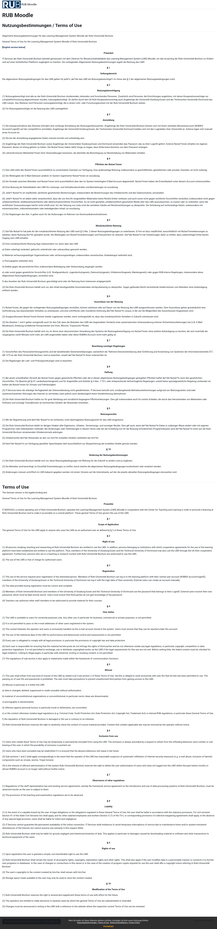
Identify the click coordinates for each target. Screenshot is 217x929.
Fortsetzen (109, 926)
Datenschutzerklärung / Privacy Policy (125, 923)
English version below (14, 47)
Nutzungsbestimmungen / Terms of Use (93, 923)
